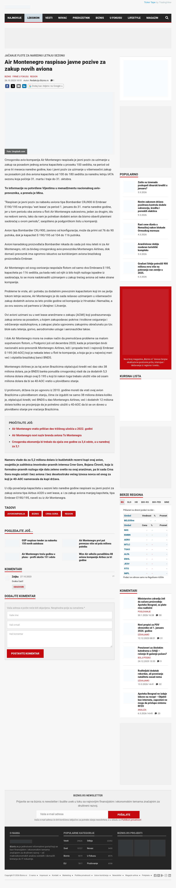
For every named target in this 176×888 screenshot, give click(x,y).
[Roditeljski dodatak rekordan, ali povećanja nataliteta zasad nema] (129, 675)
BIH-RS (145, 502)
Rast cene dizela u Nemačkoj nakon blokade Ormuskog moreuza (151, 227)
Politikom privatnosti (131, 819)
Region (33, 76)
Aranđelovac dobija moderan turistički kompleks (148, 247)
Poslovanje (144, 611)
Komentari (13, 569)
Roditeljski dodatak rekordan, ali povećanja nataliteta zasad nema (150, 673)
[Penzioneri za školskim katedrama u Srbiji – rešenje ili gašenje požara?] (129, 652)
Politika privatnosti (82, 875)
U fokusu (116, 17)
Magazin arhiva (131, 875)
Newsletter (117, 875)
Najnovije (14, 17)
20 (157, 713)
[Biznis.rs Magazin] (145, 321)
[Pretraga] (166, 18)
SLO (129, 502)
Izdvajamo (143, 634)
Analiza (142, 710)
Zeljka (15, 576)
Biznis (100, 17)
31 (160, 638)
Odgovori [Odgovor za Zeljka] (19, 587)
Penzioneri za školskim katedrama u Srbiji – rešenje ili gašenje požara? (152, 650)
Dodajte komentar (20, 596)
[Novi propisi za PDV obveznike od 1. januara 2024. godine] (129, 629)
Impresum (44, 875)
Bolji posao (144, 657)
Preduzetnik (81, 17)
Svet (66, 848)
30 (159, 615)
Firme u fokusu (21, 76)
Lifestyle (134, 17)
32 (159, 684)
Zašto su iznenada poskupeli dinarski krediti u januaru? (152, 185)
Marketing (66, 875)
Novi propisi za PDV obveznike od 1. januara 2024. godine (151, 627)
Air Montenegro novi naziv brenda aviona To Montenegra (46, 435)
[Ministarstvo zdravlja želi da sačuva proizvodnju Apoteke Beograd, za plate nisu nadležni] (129, 603)
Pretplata (146, 875)
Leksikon (33, 17)
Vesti (49, 17)
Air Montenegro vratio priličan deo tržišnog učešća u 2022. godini (52, 428)
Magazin (152, 17)
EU (65, 863)
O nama (32, 875)
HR (136, 502)
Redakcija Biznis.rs (39, 80)
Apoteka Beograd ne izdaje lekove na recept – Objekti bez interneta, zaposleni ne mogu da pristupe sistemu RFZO (152, 699)
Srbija (90, 840)
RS (122, 502)
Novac (62, 17)
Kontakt (55, 875)
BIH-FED (156, 502)
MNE (166, 502)
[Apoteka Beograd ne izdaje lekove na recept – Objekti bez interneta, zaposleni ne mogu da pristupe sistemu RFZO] (129, 698)
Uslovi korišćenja (101, 875)
